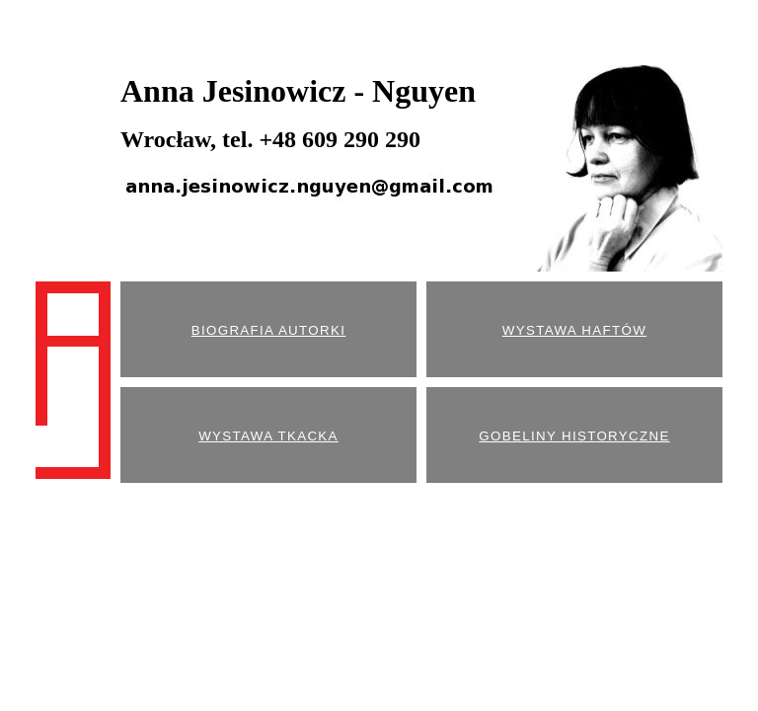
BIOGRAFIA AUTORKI (268, 330)
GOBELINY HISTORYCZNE (574, 436)
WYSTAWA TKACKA (268, 436)
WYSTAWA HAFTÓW (574, 330)
